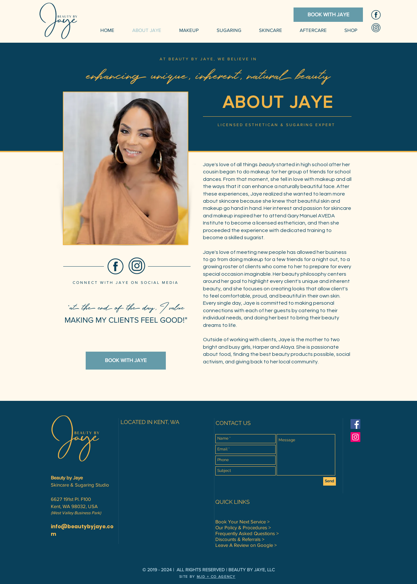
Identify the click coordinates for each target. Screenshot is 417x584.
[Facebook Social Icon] (355, 424)
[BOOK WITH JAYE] (328, 14)
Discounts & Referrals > (239, 539)
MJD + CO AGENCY (216, 576)
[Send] (329, 481)
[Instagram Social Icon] (355, 437)
